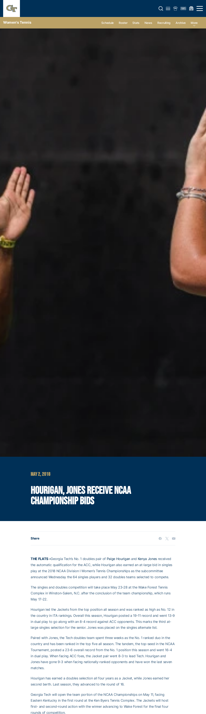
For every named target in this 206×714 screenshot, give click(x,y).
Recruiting (164, 23)
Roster (123, 23)
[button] (161, 9)
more (194, 23)
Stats (136, 23)
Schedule (107, 23)
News (148, 23)
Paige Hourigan (118, 559)
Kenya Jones (147, 559)
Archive (181, 23)
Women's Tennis (17, 22)
